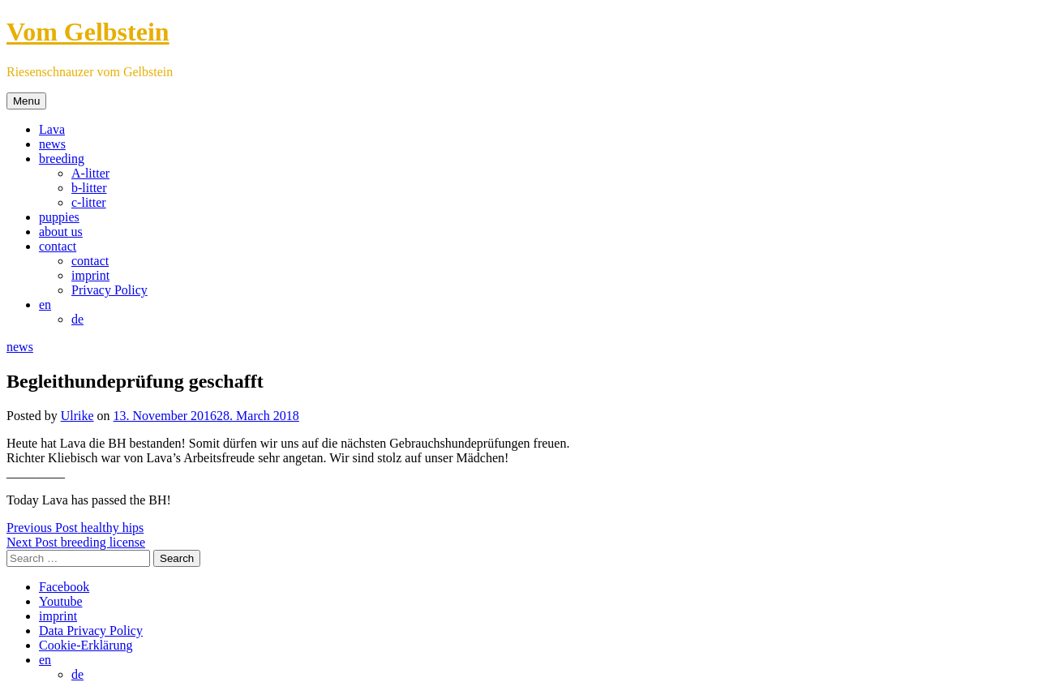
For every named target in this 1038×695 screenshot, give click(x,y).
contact (57, 246)
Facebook (64, 587)
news (52, 144)
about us (61, 231)
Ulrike (77, 416)
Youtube (61, 601)
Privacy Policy (109, 290)
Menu (26, 101)
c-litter (88, 202)
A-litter (90, 173)
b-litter (89, 188)
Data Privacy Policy (91, 630)
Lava (52, 129)
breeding (61, 158)
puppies (59, 217)
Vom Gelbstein (87, 31)
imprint (90, 275)
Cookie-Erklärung (86, 645)
